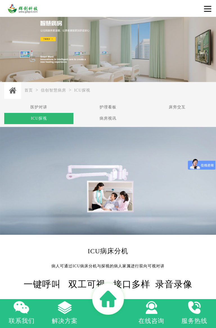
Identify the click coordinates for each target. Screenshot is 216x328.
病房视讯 (108, 118)
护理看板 (108, 107)
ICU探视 (82, 90)
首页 (28, 90)
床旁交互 (177, 107)
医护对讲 (38, 107)
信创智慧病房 (53, 90)
